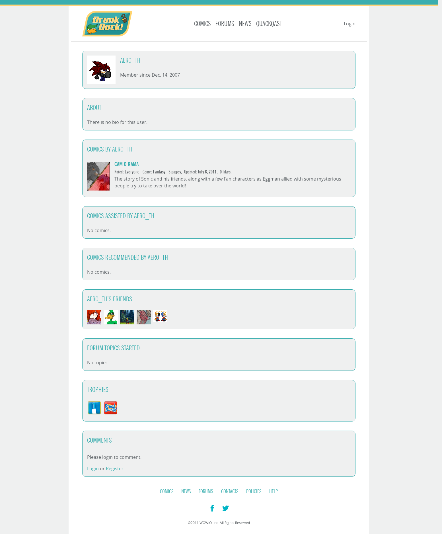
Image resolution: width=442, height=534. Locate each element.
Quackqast (269, 24)
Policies (254, 491)
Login (349, 24)
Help (273, 491)
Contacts (230, 491)
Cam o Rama (126, 164)
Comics (202, 24)
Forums (224, 24)
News (245, 24)
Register (115, 468)
